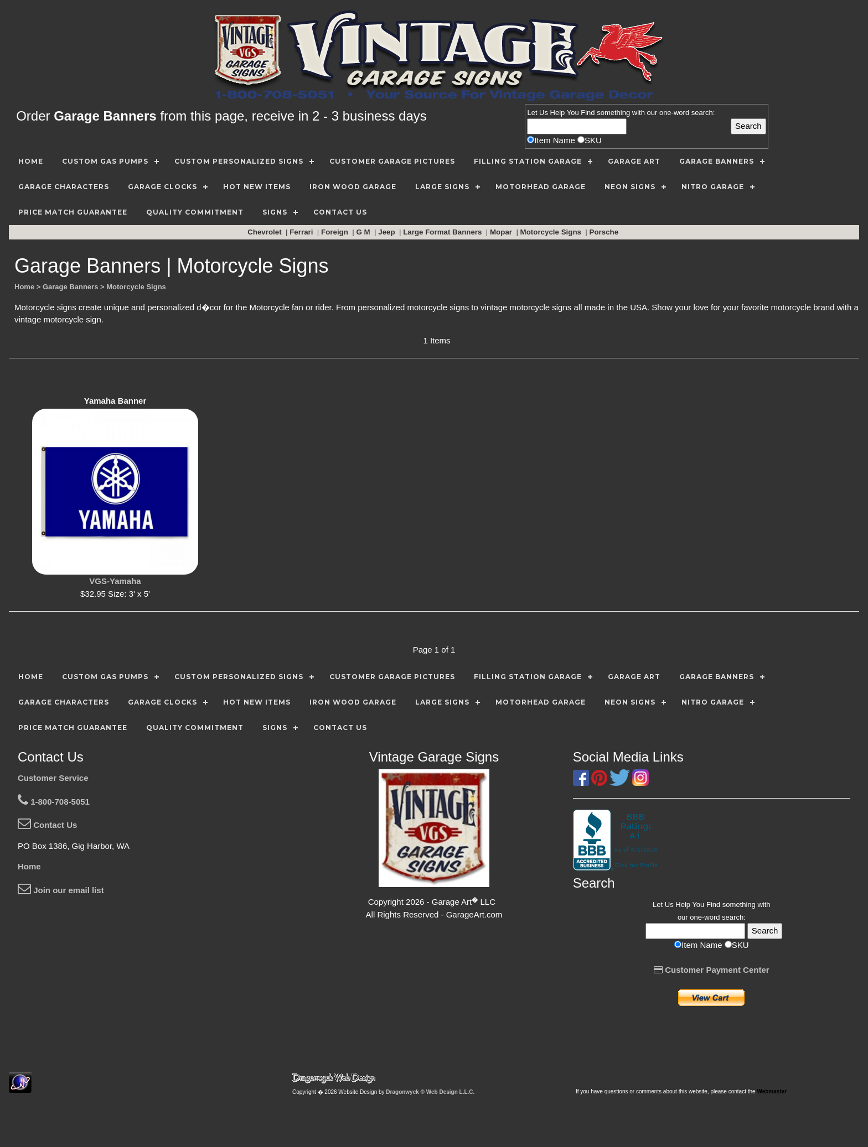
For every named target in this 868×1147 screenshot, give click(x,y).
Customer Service (53, 778)
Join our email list (61, 890)
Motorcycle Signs (551, 232)
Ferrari (302, 232)
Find (588, 112)
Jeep (387, 232)
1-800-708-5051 (54, 801)
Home (29, 866)
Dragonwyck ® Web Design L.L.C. (430, 1092)
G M (364, 232)
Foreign (335, 232)
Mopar (502, 232)
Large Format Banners (443, 232)
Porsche (605, 232)
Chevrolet (265, 232)
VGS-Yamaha (115, 581)
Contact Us (47, 825)
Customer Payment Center (711, 969)
